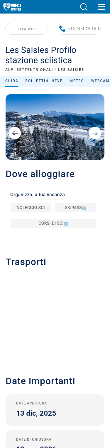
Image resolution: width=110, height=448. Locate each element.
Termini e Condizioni (55, 365)
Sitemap (55, 372)
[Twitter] (49, 403)
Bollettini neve (43, 83)
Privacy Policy (55, 358)
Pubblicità (55, 334)
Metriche (56, 378)
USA (66, 378)
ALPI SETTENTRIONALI (29, 72)
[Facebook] (81, 403)
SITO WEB (29, 42)
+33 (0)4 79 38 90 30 (82, 42)
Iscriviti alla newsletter (55, 344)
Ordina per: (54, 97)
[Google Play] (41, 418)
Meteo (77, 83)
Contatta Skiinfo (55, 326)
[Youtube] (32, 403)
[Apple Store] (73, 418)
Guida (11, 83)
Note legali (55, 352)
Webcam (100, 83)
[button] (83, 7)
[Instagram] (65, 403)
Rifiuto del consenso (55, 385)
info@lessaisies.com (35, 223)
